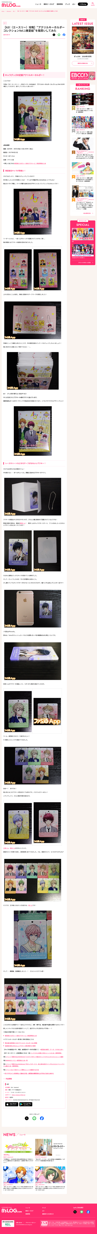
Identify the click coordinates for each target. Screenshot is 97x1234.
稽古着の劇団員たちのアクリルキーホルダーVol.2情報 (21, 1043)
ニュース (38, 4)
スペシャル (9, 11)
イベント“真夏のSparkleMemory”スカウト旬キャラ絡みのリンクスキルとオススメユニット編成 (35, 1057)
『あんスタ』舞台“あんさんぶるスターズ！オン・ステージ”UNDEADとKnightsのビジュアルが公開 (85, 155)
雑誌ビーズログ (49, 4)
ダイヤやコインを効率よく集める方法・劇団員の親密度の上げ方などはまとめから (29, 1073)
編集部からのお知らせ (48, 1214)
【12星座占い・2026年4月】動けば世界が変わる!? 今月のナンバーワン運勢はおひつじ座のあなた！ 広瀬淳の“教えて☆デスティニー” (18, 1161)
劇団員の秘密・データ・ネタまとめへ (52, 1049)
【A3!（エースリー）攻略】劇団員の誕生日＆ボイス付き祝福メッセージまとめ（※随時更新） (84, 177)
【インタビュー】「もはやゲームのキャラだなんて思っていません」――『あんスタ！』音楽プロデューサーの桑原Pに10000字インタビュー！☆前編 (84, 203)
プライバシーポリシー (31, 1222)
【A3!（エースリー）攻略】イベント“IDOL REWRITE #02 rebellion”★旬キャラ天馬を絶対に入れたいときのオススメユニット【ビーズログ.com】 (18, 1190)
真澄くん (22, 523)
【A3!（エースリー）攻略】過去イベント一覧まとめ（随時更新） (84, 132)
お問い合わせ (19, 1222)
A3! (15, 11)
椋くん (30, 905)
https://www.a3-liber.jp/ (19, 1095)
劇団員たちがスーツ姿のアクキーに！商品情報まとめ (30, 163)
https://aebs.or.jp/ (69, 1225)
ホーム (3, 11)
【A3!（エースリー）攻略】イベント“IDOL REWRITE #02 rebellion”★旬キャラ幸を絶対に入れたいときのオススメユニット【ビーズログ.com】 (50, 1190)
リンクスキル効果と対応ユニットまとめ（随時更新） (46, 1053)
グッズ (67, 4)
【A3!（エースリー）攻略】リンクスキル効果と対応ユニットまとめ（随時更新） (84, 110)
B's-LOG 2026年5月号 (83, 56)
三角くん (6, 848)
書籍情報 (60, 4)
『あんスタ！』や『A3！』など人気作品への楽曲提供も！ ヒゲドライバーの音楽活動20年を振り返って (50, 1161)
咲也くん (12, 848)
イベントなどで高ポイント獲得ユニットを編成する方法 (22, 1070)
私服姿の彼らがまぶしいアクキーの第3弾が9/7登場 (20, 1046)
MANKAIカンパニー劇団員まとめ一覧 (17, 1060)
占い (73, 4)
